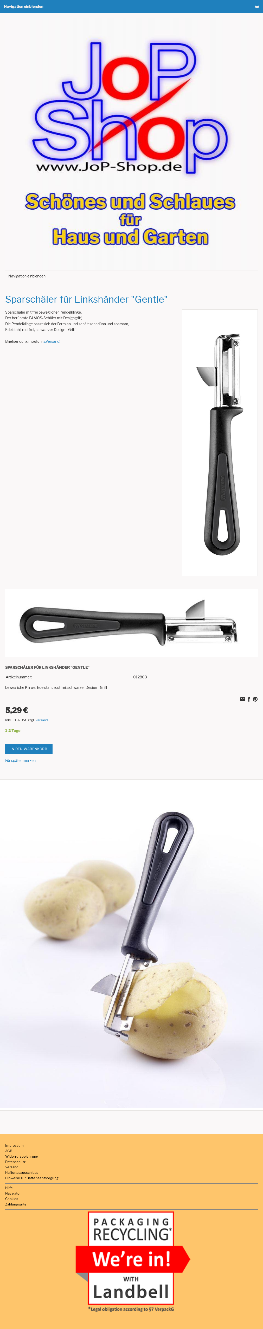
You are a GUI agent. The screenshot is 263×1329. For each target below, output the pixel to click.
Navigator (13, 1193)
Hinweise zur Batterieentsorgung (32, 1178)
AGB (8, 1151)
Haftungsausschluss (21, 1172)
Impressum (14, 1145)
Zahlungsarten (17, 1204)
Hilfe (9, 1188)
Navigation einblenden (23, 6)
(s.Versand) (51, 341)
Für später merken (20, 760)
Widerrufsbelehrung (21, 1156)
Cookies (11, 1199)
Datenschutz (15, 1162)
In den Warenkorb (28, 749)
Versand (41, 720)
